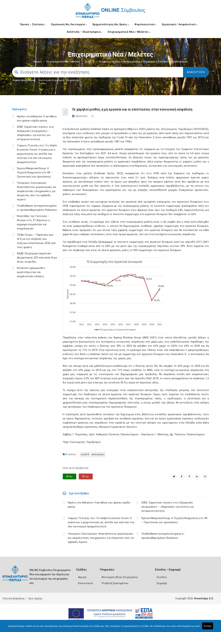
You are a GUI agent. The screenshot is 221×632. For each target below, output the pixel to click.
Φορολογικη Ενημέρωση (51, 80)
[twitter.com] (174, 476)
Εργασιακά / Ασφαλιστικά (180, 24)
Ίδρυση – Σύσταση (32, 24)
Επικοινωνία (85, 583)
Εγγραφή (162, 583)
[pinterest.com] (189, 476)
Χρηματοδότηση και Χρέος (110, 24)
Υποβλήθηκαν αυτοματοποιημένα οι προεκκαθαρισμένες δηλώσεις (162, 535)
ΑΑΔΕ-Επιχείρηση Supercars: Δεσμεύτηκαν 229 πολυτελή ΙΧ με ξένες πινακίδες (37, 257)
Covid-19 (89, 61)
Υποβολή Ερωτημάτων (115, 583)
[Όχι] (216, 627)
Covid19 (85, 454)
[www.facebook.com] (182, 476)
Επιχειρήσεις (73, 80)
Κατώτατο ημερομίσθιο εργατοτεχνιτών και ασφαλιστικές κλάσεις (31, 272)
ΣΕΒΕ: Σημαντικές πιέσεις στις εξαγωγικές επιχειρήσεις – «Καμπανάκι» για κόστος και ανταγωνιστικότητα (167, 506)
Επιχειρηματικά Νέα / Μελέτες (129, 31)
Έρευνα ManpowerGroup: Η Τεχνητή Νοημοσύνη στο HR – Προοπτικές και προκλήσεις (35, 172)
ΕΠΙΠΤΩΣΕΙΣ (98, 454)
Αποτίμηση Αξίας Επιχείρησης (120, 577)
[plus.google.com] (197, 476)
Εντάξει (208, 626)
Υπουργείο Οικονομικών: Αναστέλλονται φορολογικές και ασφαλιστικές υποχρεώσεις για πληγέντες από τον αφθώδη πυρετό (36, 191)
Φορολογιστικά (145, 24)
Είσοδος (162, 577)
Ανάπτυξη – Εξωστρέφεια (84, 31)
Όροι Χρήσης (35, 598)
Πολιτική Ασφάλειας (14, 598)
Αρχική (37, 61)
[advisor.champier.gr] (205, 476)
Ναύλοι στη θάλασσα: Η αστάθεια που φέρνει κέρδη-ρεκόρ (99, 504)
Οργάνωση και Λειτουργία (69, 24)
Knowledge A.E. (204, 598)
